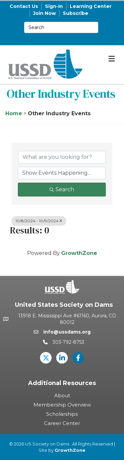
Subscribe (75, 13)
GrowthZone (79, 253)
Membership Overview (62, 405)
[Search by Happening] (61, 173)
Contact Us (24, 6)
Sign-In (54, 6)
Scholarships (62, 414)
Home (13, 113)
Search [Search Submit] (62, 189)
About (62, 395)
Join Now (44, 13)
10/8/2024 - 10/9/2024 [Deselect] (39, 220)
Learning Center (90, 6)
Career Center (62, 423)
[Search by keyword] (62, 157)
